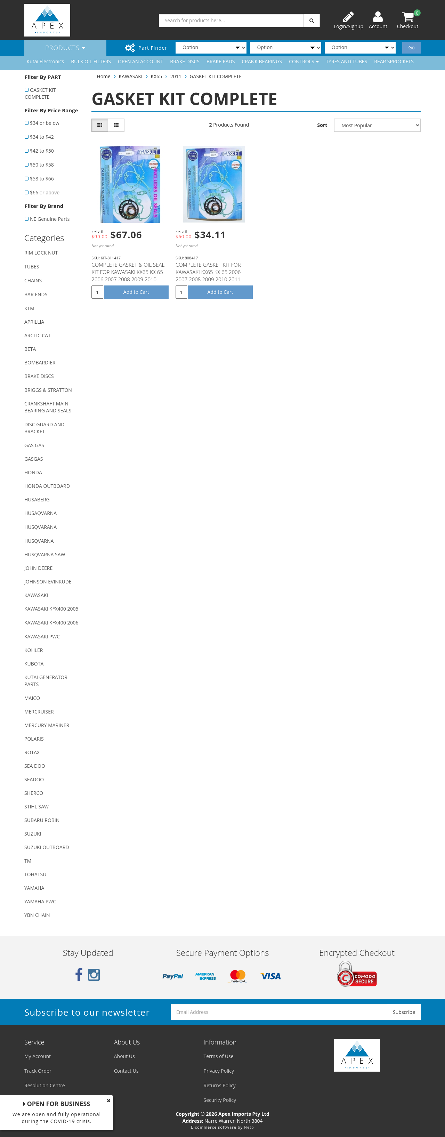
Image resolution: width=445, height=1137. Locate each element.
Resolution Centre (44, 1085)
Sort (322, 125)
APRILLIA (34, 321)
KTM (29, 308)
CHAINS (33, 280)
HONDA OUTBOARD (47, 486)
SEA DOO (34, 766)
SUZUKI (32, 833)
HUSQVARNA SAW (44, 554)
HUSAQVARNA (40, 513)
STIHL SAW (36, 806)
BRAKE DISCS (185, 61)
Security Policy (220, 1100)
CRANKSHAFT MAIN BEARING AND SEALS (47, 407)
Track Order (37, 1070)
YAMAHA (34, 888)
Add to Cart (136, 292)
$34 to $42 (42, 137)
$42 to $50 (42, 150)
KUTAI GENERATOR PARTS (45, 680)
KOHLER (33, 650)
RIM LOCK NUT (41, 252)
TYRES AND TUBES (346, 61)
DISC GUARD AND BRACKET (44, 428)
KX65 (156, 76)
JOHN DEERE (38, 568)
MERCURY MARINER (46, 725)
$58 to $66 (42, 178)
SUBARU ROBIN (41, 820)
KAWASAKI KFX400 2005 (51, 608)
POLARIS (34, 738)
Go (411, 47)
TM (27, 860)
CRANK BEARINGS (262, 61)
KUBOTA (33, 663)
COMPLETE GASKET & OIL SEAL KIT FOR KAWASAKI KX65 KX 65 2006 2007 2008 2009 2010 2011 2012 (127, 275)
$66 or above (44, 192)
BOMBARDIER (40, 362)
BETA (30, 349)
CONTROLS (304, 61)
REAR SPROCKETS (394, 61)
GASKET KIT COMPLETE (40, 93)
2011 (175, 76)
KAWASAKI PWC (42, 636)
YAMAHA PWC (40, 901)
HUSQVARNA (39, 541)
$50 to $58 (42, 164)
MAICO (32, 698)
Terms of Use (219, 1056)
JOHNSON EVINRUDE (48, 581)
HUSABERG (37, 499)
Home (104, 76)
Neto (249, 1127)
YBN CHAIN (37, 915)
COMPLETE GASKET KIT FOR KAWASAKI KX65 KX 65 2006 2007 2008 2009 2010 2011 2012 (208, 275)
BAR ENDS (35, 294)
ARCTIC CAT (37, 335)
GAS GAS (34, 445)
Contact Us (126, 1070)
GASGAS (33, 458)
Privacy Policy (219, 1070)
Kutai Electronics (45, 61)
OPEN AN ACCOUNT (140, 61)
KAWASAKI (36, 595)
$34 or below (44, 123)
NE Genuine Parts (50, 219)
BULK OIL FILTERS (91, 61)
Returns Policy (220, 1085)
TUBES (31, 266)
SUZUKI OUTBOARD (46, 847)
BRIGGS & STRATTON (48, 390)
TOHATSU (35, 874)
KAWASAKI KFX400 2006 (51, 622)
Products (65, 47)
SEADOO (34, 779)
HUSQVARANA (40, 527)
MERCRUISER (39, 711)
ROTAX (32, 752)
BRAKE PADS (221, 61)
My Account (37, 1056)
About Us (124, 1056)
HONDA (33, 472)
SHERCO (33, 793)
